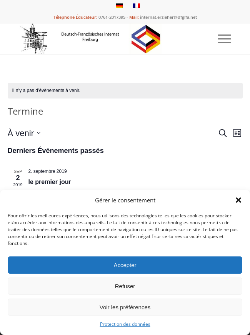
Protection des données (125, 324)
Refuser (125, 286)
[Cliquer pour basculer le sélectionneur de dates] (24, 133)
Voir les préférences (125, 307)
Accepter (124, 265)
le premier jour (49, 182)
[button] (238, 200)
